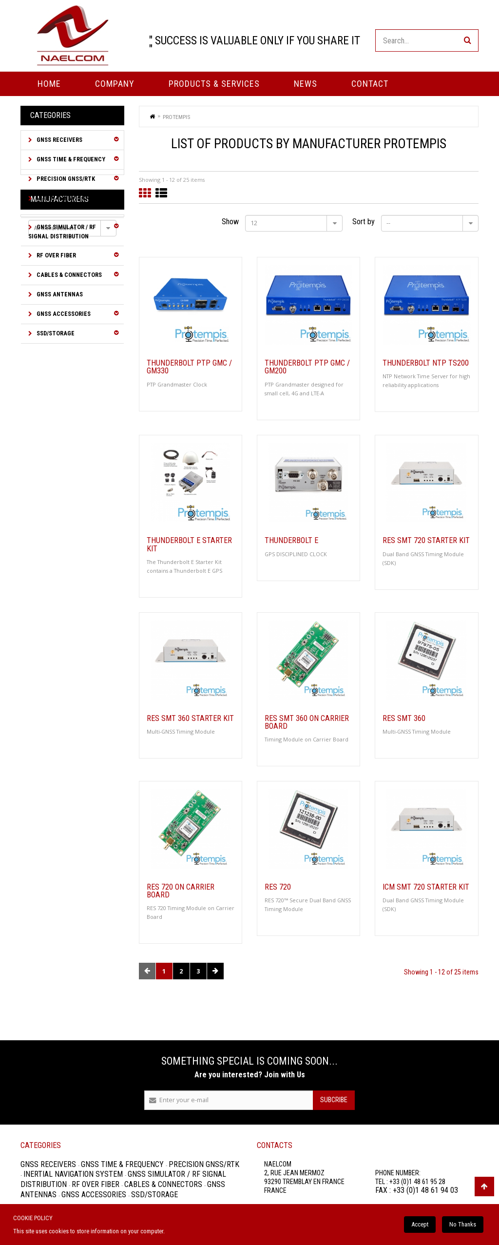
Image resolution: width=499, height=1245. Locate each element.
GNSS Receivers (58, 139)
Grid (145, 193)
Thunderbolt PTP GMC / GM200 (307, 367)
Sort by (363, 221)
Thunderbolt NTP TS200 (426, 363)
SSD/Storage (55, 333)
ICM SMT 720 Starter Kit (426, 887)
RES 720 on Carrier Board (180, 891)
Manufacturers (59, 367)
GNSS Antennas (59, 294)
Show (230, 221)
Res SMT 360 (404, 718)
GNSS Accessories (63, 313)
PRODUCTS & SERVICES (214, 83)
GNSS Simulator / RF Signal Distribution (62, 231)
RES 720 (278, 887)
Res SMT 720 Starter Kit (426, 541)
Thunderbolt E (291, 541)
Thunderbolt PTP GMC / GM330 (189, 367)
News (305, 83)
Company (114, 83)
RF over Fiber (55, 255)
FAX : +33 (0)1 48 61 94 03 (416, 1190)
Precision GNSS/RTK (65, 178)
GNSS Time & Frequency (70, 159)
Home (49, 83)
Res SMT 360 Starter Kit (190, 718)
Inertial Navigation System (63, 203)
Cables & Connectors (68, 274)
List (161, 193)
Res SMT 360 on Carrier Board (307, 722)
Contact (369, 83)
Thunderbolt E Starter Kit (189, 544)
